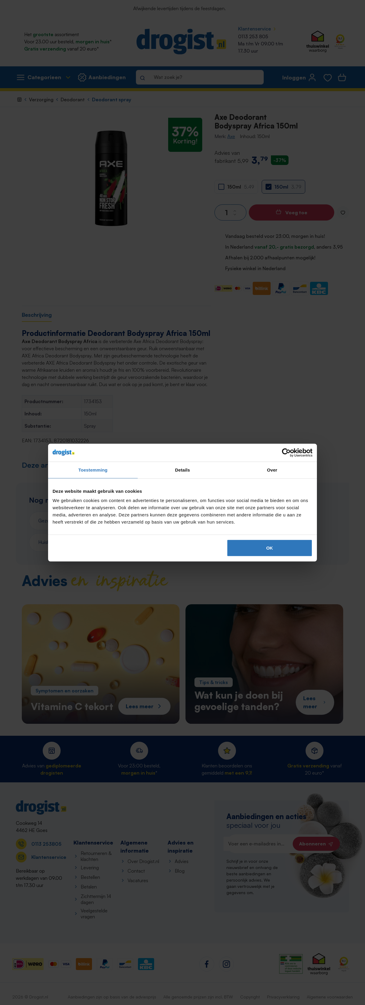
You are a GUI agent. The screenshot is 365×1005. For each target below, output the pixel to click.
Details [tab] (182, 469)
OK (269, 547)
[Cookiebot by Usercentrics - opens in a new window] (286, 452)
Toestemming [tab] (93, 469)
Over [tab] (272, 469)
